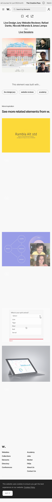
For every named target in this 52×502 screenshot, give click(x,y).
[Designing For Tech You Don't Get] (26, 249)
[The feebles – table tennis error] (26, 173)
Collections (6, 456)
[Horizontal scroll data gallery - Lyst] (26, 287)
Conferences (7, 467)
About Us (30, 467)
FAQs (29, 464)
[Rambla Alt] (26, 135)
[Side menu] (26, 402)
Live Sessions (26, 32)
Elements (5, 460)
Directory (5, 464)
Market (30, 460)
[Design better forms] (26, 325)
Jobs (29, 456)
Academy (31, 452)
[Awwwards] (8, 9)
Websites (5, 452)
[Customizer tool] (26, 211)
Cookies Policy (29, 487)
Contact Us (31, 471)
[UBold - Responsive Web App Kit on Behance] (26, 364)
